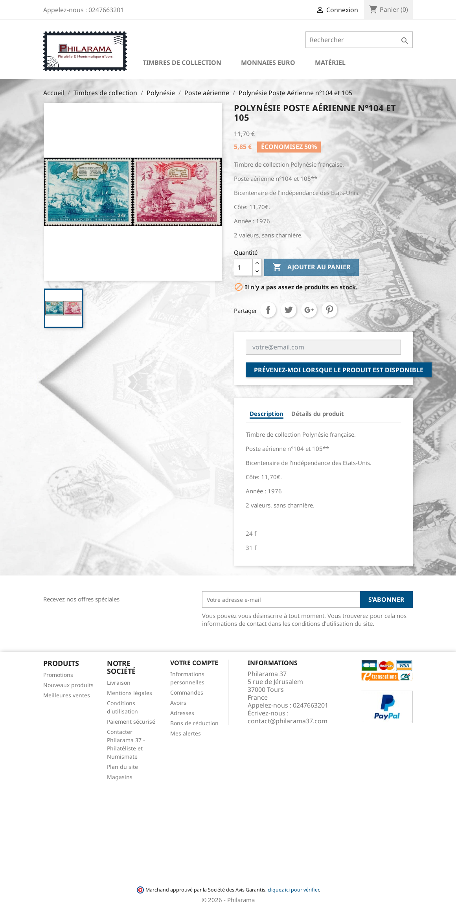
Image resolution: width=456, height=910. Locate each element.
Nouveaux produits (68, 685)
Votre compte (194, 662)
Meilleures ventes (66, 695)
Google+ (309, 310)
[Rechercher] (359, 39)
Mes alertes (185, 733)
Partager (268, 310)
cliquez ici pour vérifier (293, 889)
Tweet (288, 310)
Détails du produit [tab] (317, 413)
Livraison (119, 682)
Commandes (186, 692)
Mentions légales (129, 693)
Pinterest (329, 310)
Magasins (119, 777)
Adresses (182, 713)
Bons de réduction (194, 723)
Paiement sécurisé (131, 721)
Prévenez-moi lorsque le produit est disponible (338, 370)
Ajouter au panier (311, 267)
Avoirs (178, 702)
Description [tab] (266, 413)
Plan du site (122, 766)
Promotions (58, 674)
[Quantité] (243, 267)
